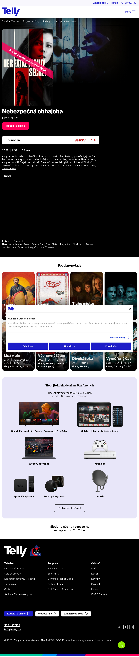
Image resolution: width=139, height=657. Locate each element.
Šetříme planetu (56, 585)
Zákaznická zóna (96, 2)
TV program (10, 585)
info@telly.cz (12, 630)
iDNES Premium (99, 595)
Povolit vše (111, 346)
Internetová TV (55, 569)
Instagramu (61, 531)
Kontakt (111, 2)
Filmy (38, 21)
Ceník (7, 590)
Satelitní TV (53, 575)
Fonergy (95, 590)
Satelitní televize (12, 575)
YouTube (79, 531)
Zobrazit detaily (118, 337)
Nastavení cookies (104, 641)
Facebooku (80, 528)
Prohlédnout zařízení (69, 509)
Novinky (95, 580)
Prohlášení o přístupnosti (60, 590)
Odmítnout (28, 346)
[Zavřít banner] (130, 309)
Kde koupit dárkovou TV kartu (19, 580)
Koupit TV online (16, 126)
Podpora (53, 564)
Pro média (96, 585)
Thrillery (49, 21)
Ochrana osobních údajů (60, 580)
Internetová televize (14, 569)
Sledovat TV (47, 615)
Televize (16, 21)
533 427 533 (12, 626)
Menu (130, 12)
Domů (5, 21)
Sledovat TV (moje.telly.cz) (18, 595)
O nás (94, 569)
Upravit (69, 346)
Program (28, 21)
